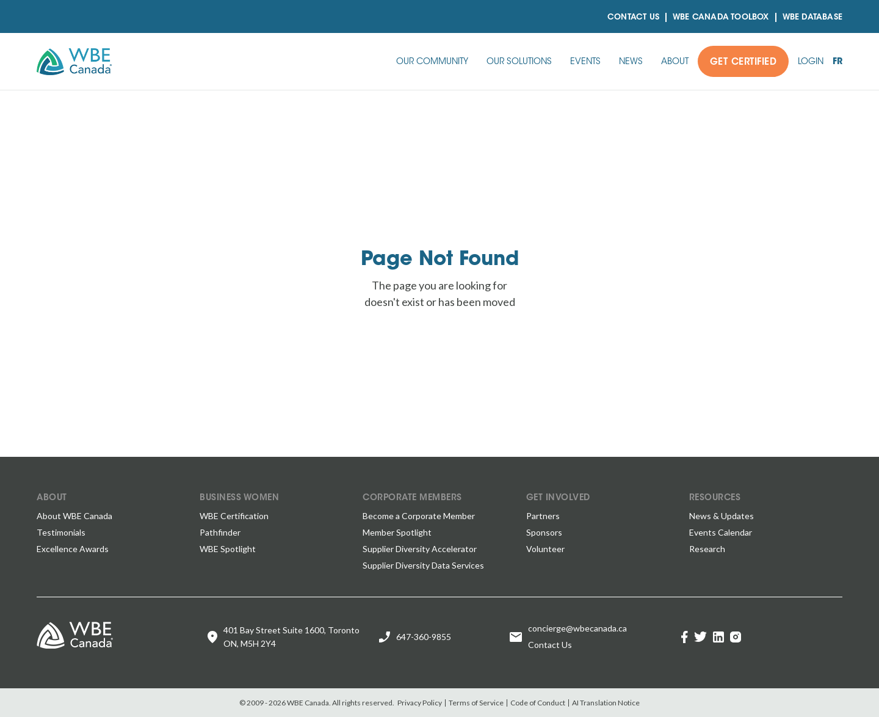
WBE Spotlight (228, 549)
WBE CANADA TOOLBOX (721, 17)
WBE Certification (234, 516)
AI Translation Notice (606, 702)
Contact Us (633, 17)
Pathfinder (220, 532)
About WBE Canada (74, 516)
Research (707, 549)
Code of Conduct (537, 702)
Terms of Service (476, 702)
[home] (74, 61)
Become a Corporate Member (419, 516)
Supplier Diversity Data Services (423, 565)
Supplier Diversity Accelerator (420, 549)
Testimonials (61, 532)
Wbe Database (812, 17)
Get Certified (743, 62)
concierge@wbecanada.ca (577, 628)
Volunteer (545, 549)
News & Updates (721, 516)
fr (837, 62)
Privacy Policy (419, 702)
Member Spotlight (397, 532)
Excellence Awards (73, 549)
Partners (543, 516)
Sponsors (544, 532)
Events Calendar (720, 532)
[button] (432, 61)
